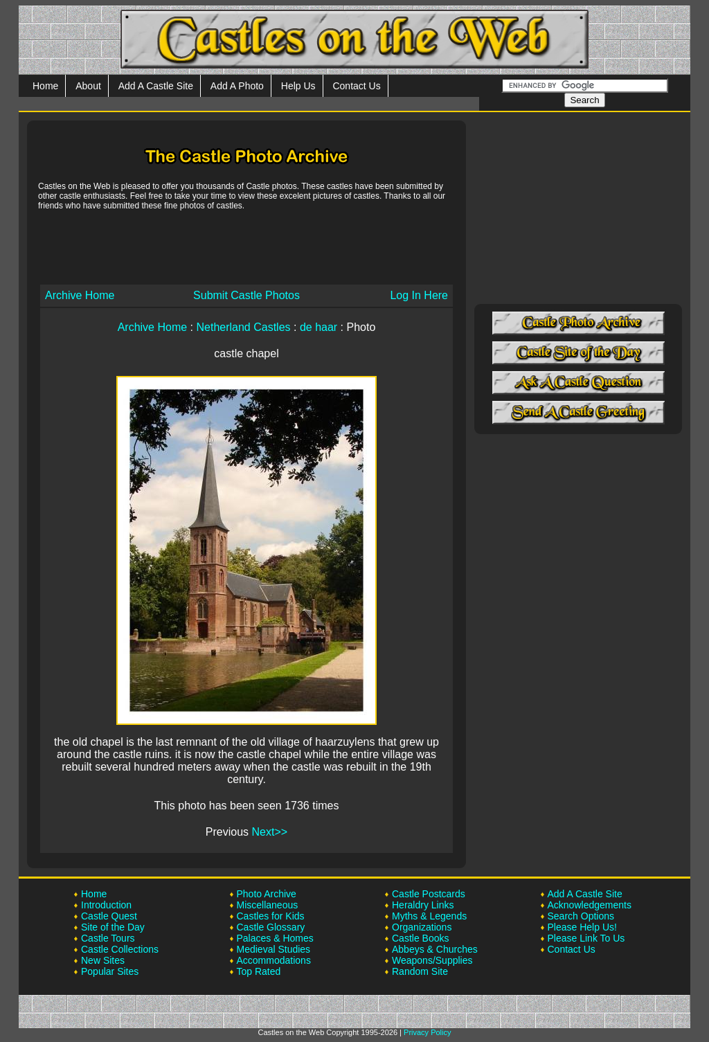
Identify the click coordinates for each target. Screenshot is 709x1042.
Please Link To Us (586, 938)
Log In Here (419, 295)
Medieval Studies (274, 949)
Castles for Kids (271, 916)
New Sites (103, 960)
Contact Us (356, 85)
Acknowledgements (589, 904)
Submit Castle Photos (246, 295)
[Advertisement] (246, 246)
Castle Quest (109, 916)
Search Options (581, 916)
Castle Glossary (271, 927)
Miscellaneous (267, 904)
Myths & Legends (429, 916)
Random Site (420, 971)
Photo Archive (266, 893)
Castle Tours (108, 938)
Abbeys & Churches (435, 949)
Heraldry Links (423, 904)
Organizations (421, 927)
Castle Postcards (428, 893)
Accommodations (274, 960)
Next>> (270, 832)
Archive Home (79, 295)
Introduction (106, 904)
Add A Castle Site (155, 85)
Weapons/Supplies (432, 960)
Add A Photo (237, 85)
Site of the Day (113, 927)
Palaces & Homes (275, 938)
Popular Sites (109, 971)
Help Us (298, 85)
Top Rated (259, 971)
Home (45, 85)
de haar (318, 327)
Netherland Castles (243, 327)
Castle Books (420, 938)
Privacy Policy (427, 1032)
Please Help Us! (582, 927)
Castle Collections (120, 949)
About (88, 85)
